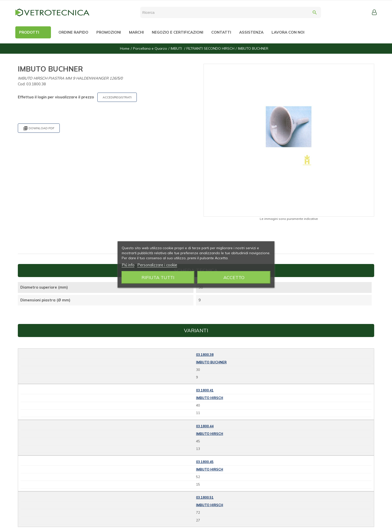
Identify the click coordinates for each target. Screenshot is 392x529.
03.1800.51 (205, 497)
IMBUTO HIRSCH (209, 398)
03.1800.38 (205, 355)
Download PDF (38, 128)
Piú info (128, 264)
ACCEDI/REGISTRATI (117, 97)
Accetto (233, 277)
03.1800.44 (205, 426)
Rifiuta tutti (158, 277)
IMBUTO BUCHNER (211, 362)
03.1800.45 (205, 462)
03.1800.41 (205, 390)
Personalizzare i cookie (157, 264)
